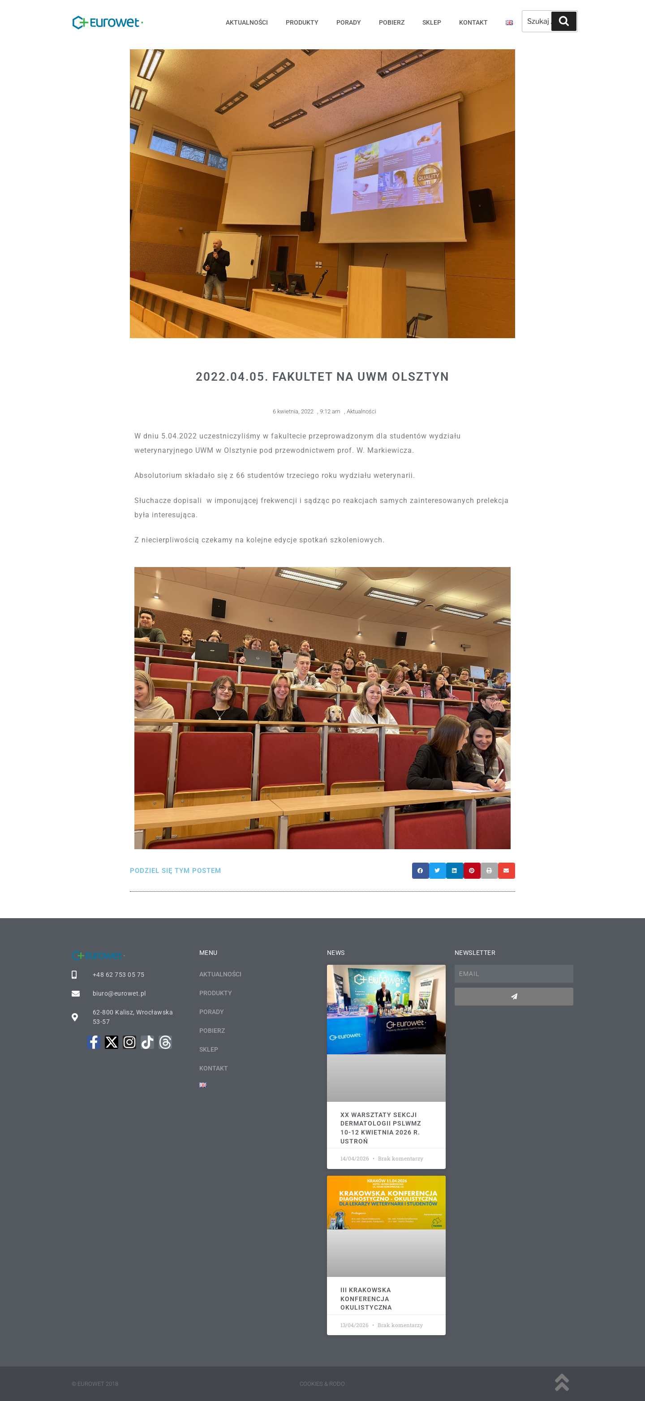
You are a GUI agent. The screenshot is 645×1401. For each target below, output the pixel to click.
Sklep (431, 22)
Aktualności (247, 22)
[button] (420, 871)
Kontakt (473, 22)
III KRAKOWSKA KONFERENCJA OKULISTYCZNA (366, 1298)
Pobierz (391, 22)
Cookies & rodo (322, 1383)
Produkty (302, 22)
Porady (348, 22)
